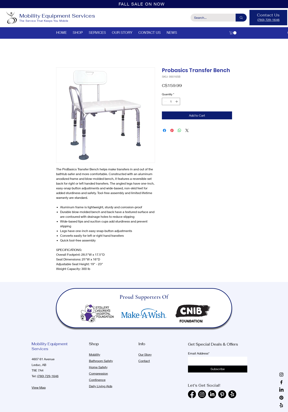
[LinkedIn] (281, 390)
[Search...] (210, 18)
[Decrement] (164, 101)
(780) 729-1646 (48, 376)
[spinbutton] (171, 101)
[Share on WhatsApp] (179, 130)
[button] (233, 32)
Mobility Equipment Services (57, 15)
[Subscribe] (217, 369)
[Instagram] (281, 374)
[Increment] (177, 101)
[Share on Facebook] (164, 130)
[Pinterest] (281, 397)
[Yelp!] (281, 405)
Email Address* (199, 353)
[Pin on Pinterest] (172, 130)
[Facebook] (281, 382)
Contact (144, 361)
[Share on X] (187, 130)
